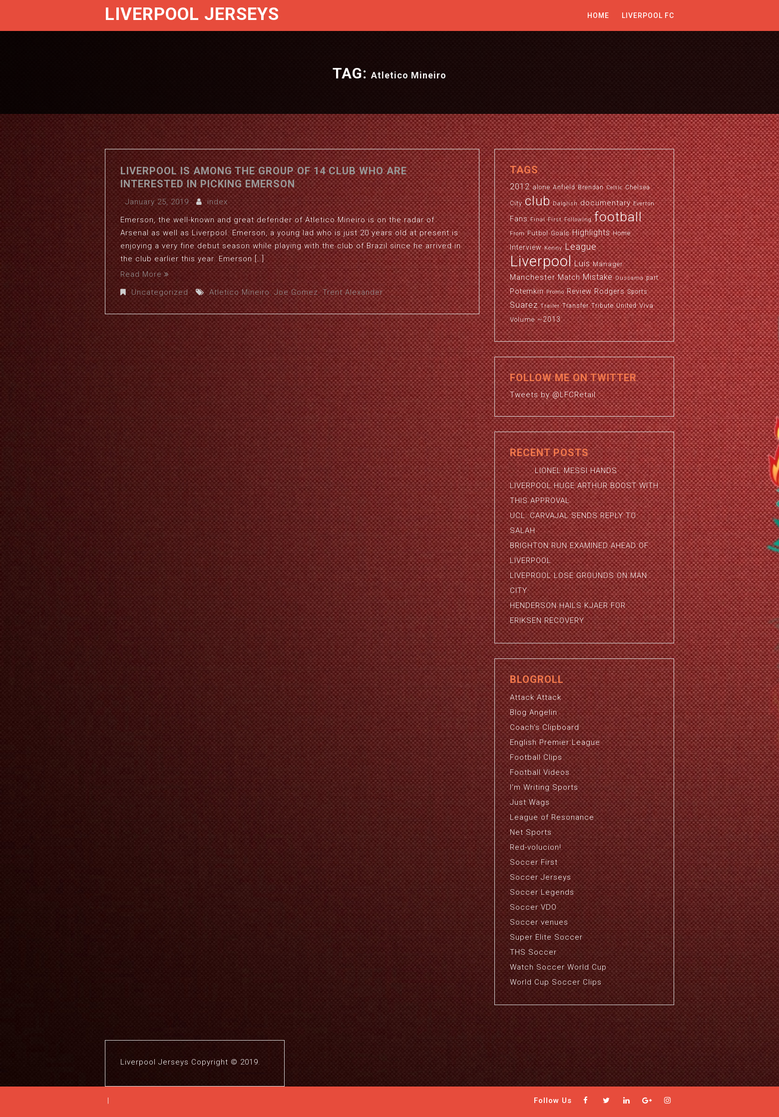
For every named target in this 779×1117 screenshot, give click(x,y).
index (217, 201)
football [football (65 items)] (618, 216)
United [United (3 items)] (626, 305)
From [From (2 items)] (517, 233)
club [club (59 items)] (537, 200)
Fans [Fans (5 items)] (519, 219)
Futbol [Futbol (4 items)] (537, 233)
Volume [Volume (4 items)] (522, 319)
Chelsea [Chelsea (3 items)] (637, 187)
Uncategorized (159, 292)
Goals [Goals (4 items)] (560, 233)
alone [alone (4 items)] (541, 187)
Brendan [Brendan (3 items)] (591, 187)
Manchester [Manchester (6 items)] (532, 277)
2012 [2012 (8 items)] (520, 186)
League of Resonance (552, 817)
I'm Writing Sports (544, 787)
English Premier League (555, 742)
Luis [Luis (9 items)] (582, 263)
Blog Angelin (533, 712)
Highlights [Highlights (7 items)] (591, 232)
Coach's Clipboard (544, 727)
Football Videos (540, 772)
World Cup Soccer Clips (556, 982)
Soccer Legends (542, 892)
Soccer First (534, 862)
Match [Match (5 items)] (569, 277)
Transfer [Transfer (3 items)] (575, 305)
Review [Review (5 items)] (579, 291)
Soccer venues (539, 922)
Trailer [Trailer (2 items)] (550, 306)
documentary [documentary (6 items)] (605, 202)
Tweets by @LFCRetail (553, 394)
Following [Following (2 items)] (578, 219)
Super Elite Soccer (546, 937)
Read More (144, 274)
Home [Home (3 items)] (622, 233)
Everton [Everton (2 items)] (644, 203)
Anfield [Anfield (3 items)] (564, 187)
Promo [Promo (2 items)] (555, 292)
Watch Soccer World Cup (558, 967)
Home (598, 15)
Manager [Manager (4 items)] (608, 264)
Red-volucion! (535, 847)
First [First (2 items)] (555, 219)
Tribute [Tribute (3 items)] (602, 305)
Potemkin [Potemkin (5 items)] (527, 291)
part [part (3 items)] (652, 277)
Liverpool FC (648, 15)
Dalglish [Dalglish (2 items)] (565, 203)
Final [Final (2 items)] (537, 219)
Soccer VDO (533, 907)
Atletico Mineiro (239, 292)
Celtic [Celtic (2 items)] (614, 187)
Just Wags (530, 802)
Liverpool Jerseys (192, 14)
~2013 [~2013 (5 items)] (549, 319)
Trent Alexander (353, 292)
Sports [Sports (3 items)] (637, 291)
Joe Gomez (296, 292)
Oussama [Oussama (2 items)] (629, 278)
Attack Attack (535, 697)
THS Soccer (533, 952)
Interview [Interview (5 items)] (526, 247)
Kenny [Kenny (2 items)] (553, 248)
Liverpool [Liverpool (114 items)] (541, 261)
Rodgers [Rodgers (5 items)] (609, 291)
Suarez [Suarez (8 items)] (524, 305)
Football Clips (536, 757)
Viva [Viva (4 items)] (646, 305)
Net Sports (531, 832)
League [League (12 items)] (581, 246)
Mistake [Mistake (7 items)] (598, 277)
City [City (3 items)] (516, 203)
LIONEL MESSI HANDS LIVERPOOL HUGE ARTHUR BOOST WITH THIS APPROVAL (584, 485)
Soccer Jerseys (540, 877)
